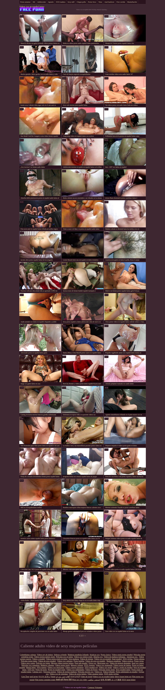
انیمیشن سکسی (94, 680)
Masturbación (132, 2)
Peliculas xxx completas (30, 665)
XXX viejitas (128, 659)
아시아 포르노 (44, 677)
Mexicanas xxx (103, 663)
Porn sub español (81, 663)
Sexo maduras (73, 659)
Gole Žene (25, 677)
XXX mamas (42, 668)
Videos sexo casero (28, 663)
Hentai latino (31, 668)
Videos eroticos (127, 661)
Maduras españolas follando (78, 655)
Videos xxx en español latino (31, 6)
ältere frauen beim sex (123, 677)
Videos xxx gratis (105, 668)
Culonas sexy (37, 672)
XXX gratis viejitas (111, 674)
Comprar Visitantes (95, 688)
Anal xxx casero (138, 663)
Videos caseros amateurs (74, 668)
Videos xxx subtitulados (75, 670)
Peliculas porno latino (29, 661)
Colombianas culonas (28, 655)
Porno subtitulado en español (127, 672)
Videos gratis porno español (122, 655)
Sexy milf (71, 2)
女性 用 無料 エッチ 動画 (111, 680)
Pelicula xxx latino (43, 663)
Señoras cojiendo (60, 655)
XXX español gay (91, 668)
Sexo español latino (123, 670)
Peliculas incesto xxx (86, 672)
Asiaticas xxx (95, 655)
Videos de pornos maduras (67, 672)
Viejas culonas (139, 659)
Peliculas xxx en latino (64, 657)
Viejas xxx (92, 663)
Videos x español (38, 659)
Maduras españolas (114, 661)
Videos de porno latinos (78, 674)
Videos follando (109, 672)
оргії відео (34, 677)
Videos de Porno (91, 670)
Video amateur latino (95, 674)
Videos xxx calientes (65, 661)
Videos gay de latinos (45, 655)
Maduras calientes (47, 665)
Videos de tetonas (86, 659)
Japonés (51, 2)
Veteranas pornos (49, 672)
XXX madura (60, 2)
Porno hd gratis (41, 670)
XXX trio (30, 670)
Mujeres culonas (77, 665)
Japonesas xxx (132, 657)
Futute (53, 677)
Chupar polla (81, 2)
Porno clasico (106, 655)
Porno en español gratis (56, 670)
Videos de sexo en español (95, 661)
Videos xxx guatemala (104, 665)
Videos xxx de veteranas (59, 674)
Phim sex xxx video (79, 680)
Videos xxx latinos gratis (83, 657)
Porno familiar (79, 661)
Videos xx (98, 672)
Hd (34, 2)
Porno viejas (139, 661)
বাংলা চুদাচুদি (75, 677)
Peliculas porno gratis (107, 670)
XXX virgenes (89, 665)
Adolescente (41, 2)
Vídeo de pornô (86, 677)
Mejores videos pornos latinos (62, 663)
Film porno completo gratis (45, 680)
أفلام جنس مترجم (63, 677)
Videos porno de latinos (122, 665)
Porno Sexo (92, 2)
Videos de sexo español (47, 661)
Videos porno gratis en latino (57, 659)
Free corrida (120, 2)
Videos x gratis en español (123, 668)
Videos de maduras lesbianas (115, 657)
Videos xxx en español (102, 659)
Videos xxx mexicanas (55, 668)
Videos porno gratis (62, 665)
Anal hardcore (109, 2)
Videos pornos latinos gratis (44, 657)
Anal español (117, 659)
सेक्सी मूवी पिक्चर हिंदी (64, 680)
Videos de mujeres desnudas (120, 663)
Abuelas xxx (98, 657)
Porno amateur (25, 2)
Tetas (100, 2)
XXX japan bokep (129, 680)
